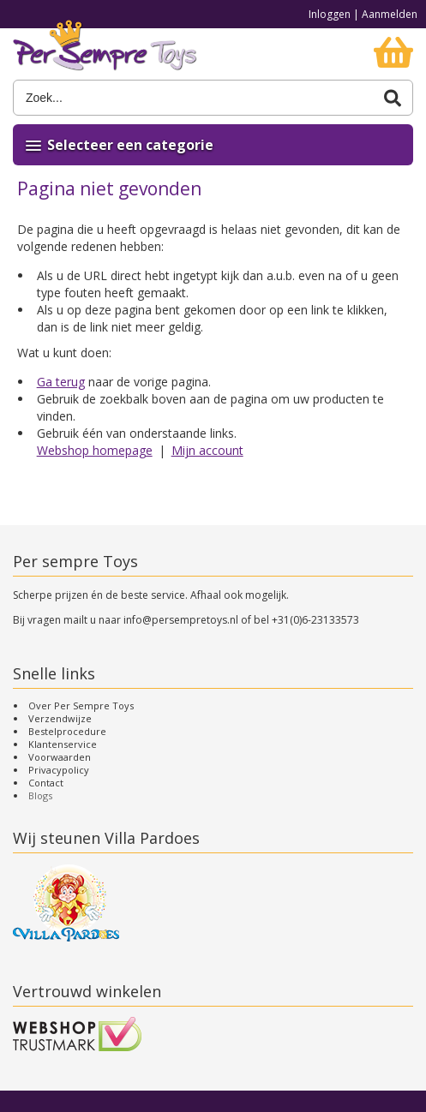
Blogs (40, 795)
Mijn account (207, 450)
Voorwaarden (59, 756)
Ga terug (61, 382)
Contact (45, 782)
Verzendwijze (60, 718)
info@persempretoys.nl (180, 620)
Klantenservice (62, 744)
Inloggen (330, 14)
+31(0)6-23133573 (315, 620)
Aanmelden (389, 14)
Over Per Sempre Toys (81, 705)
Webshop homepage (95, 450)
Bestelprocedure (67, 731)
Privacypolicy (58, 769)
